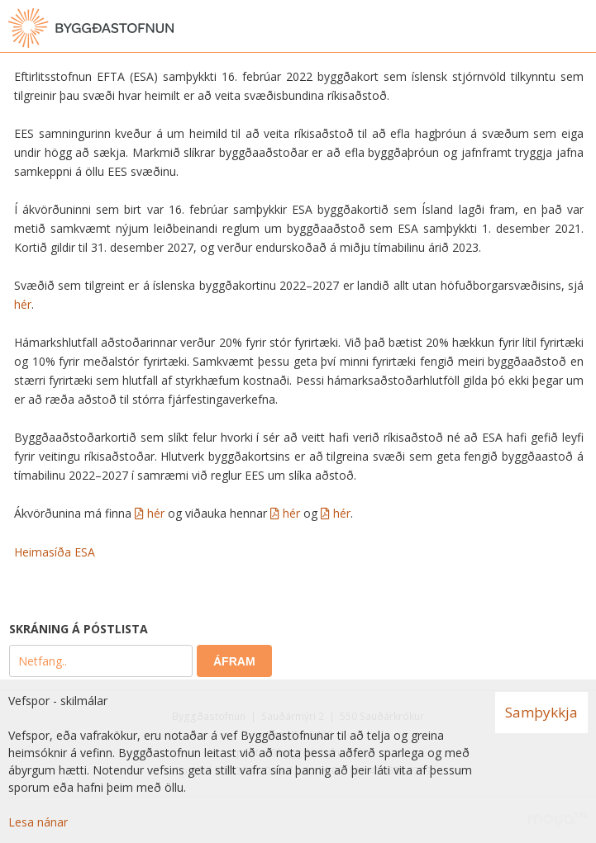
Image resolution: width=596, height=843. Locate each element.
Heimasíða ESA (54, 552)
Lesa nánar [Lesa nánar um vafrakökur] (38, 822)
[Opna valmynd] (579, 28)
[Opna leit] (546, 28)
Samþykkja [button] (541, 712)
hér (22, 304)
